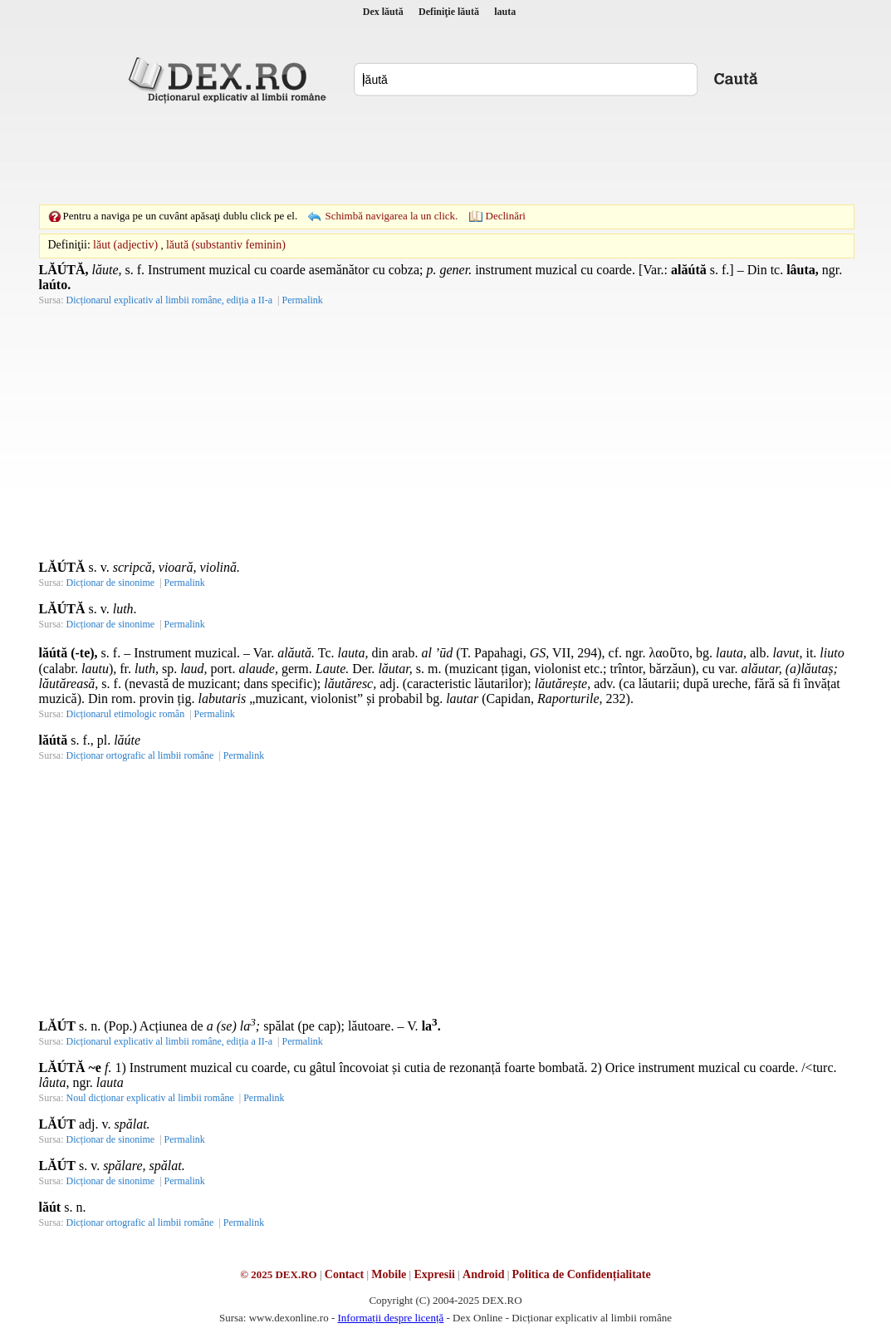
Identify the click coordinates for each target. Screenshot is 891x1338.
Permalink (301, 300)
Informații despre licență (390, 1317)
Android (483, 1274)
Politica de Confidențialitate (581, 1274)
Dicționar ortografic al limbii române (140, 755)
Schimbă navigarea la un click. (391, 215)
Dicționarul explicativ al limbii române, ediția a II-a (169, 300)
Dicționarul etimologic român (125, 714)
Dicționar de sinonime (110, 582)
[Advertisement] (446, 153)
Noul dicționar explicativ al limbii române (150, 1098)
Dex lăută (383, 11)
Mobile (388, 1274)
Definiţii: (69, 245)
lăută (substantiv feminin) (226, 245)
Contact (344, 1274)
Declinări (506, 215)
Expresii (434, 1274)
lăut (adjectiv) (125, 245)
